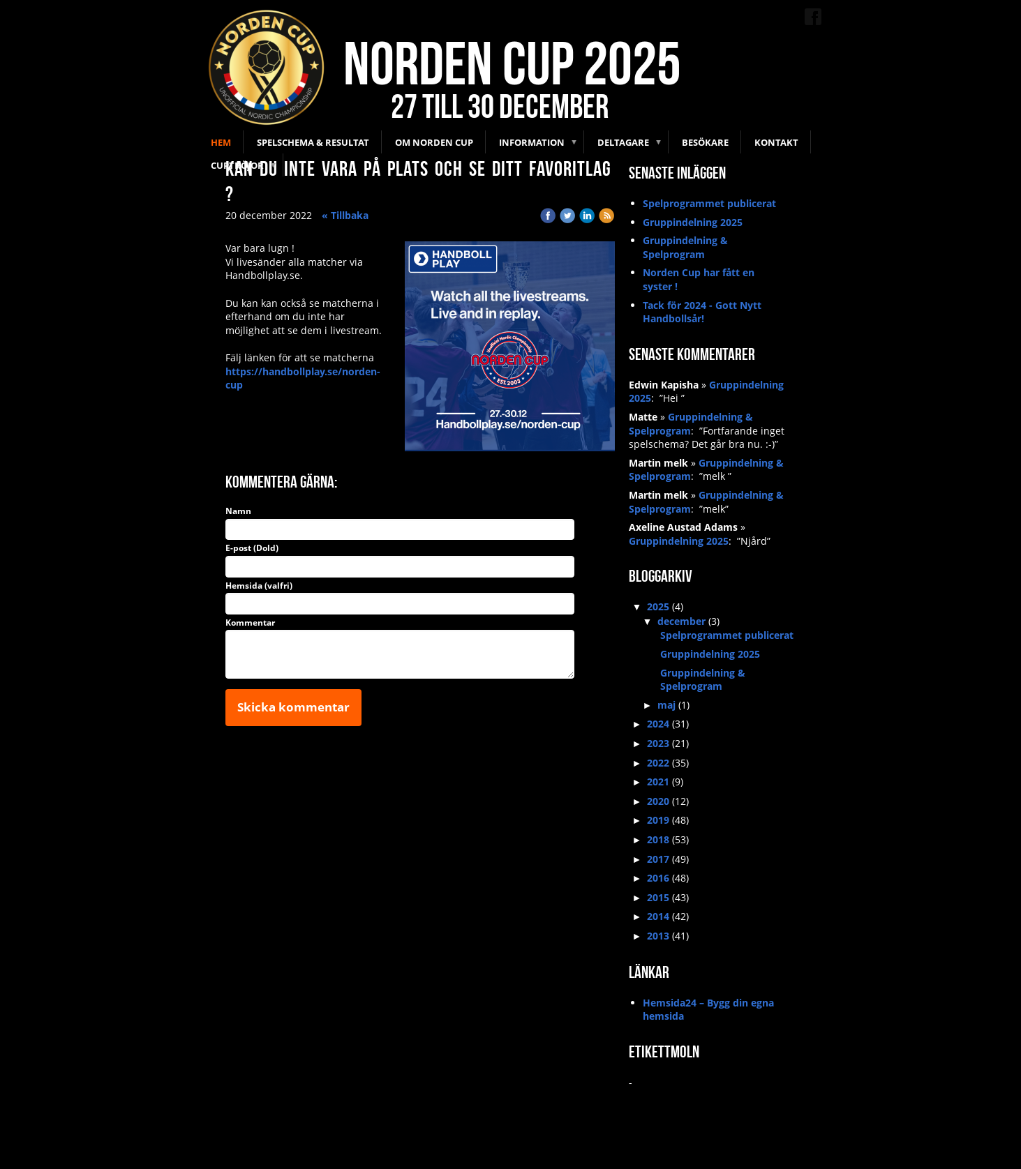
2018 (658, 839)
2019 (658, 820)
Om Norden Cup (434, 142)
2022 (658, 762)
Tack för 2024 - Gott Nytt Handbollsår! (702, 312)
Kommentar (250, 623)
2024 (658, 723)
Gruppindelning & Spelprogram (685, 247)
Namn (238, 511)
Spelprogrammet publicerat (709, 203)
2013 (658, 935)
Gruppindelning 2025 (693, 222)
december (681, 621)
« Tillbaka (345, 215)
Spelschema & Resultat (313, 142)
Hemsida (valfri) (258, 586)
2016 (658, 877)
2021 (658, 781)
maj (666, 704)
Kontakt (776, 142)
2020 (658, 801)
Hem (221, 142)
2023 (658, 743)
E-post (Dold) (251, 548)
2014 (658, 916)
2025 (658, 606)
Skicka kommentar (293, 707)
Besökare (705, 142)
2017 (658, 859)
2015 (658, 897)
